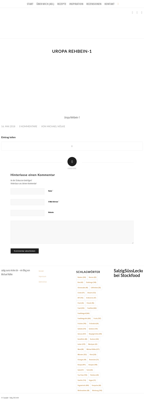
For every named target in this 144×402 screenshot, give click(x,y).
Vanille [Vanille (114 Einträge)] (82, 380)
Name (50, 190)
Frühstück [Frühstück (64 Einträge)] (94, 323)
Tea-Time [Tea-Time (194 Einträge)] (82, 375)
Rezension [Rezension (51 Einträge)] (94, 359)
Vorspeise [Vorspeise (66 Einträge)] (96, 385)
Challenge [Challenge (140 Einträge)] (91, 282)
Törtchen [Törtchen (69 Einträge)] (94, 375)
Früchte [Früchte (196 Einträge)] (82, 323)
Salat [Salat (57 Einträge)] (81, 370)
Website (51, 212)
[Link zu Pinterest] (141, 12)
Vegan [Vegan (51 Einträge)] (92, 380)
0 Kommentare (28, 126)
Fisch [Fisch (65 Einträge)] (81, 303)
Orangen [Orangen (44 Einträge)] (82, 359)
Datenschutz (43, 281)
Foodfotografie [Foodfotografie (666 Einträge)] (84, 318)
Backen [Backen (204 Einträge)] (82, 277)
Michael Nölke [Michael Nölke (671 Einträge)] (93, 349)
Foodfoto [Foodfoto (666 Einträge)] (92, 308)
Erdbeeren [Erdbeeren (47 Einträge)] (91, 298)
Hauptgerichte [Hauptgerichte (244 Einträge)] (95, 334)
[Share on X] (72, 146)
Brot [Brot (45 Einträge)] (80, 282)
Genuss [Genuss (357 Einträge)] (82, 334)
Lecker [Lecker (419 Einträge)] (81, 344)
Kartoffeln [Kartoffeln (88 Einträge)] (82, 339)
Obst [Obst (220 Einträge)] (93, 354)
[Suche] (117, 4)
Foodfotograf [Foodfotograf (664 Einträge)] (83, 313)
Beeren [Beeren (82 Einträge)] (92, 277)
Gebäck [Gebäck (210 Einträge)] (82, 329)
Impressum (42, 276)
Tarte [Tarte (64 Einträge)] (90, 370)
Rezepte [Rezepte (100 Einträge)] (93, 364)
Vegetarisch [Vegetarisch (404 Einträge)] (83, 385)
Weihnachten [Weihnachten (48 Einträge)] (83, 390)
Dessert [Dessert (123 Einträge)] (91, 292)
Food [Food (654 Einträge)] (81, 308)
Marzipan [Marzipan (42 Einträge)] (92, 344)
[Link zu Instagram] (137, 12)
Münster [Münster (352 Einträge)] (82, 354)
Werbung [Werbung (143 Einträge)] (97, 390)
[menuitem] (30, 4)
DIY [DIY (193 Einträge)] (80, 298)
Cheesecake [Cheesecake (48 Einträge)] (83, 287)
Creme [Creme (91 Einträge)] (81, 292)
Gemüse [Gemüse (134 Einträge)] (93, 329)
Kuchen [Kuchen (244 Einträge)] (94, 339)
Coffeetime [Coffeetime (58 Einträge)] (96, 287)
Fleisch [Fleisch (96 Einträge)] (90, 303)
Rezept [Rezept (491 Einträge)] (82, 364)
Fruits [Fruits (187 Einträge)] (97, 318)
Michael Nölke (56, 126)
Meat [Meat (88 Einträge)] (81, 349)
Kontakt (41, 271)
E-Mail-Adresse (53, 201)
